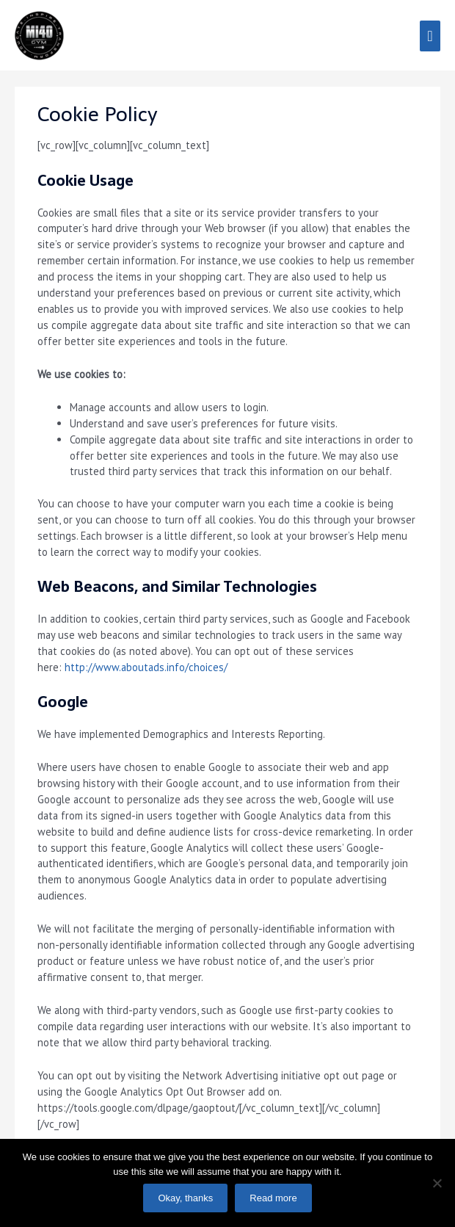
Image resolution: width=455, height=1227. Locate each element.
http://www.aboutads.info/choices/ (146, 667)
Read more (273, 1198)
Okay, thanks (185, 1198)
